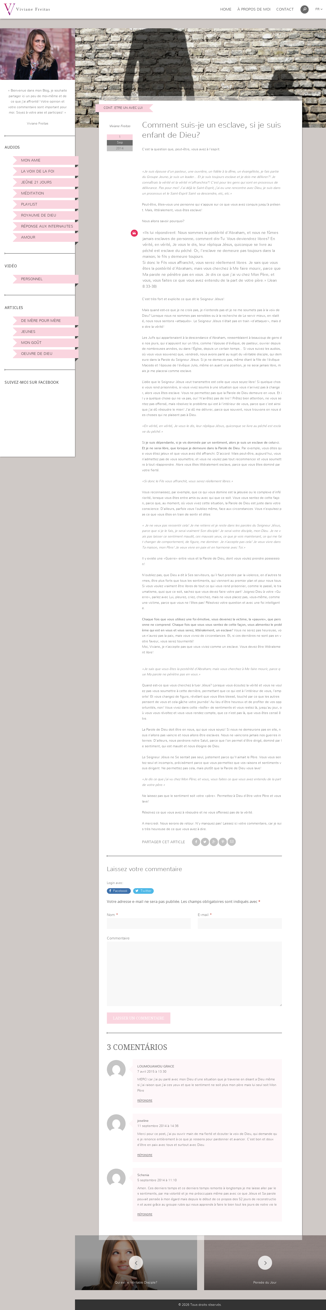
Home (226, 9)
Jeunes (28, 332)
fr (318, 9)
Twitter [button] (145, 891)
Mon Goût (31, 343)
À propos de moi (253, 9)
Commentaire (118, 938)
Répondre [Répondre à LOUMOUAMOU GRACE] (144, 1100)
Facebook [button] (120, 891)
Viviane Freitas (119, 126)
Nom (111, 915)
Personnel (31, 279)
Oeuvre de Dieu (36, 354)
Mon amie (31, 160)
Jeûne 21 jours (36, 182)
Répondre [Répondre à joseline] (144, 1155)
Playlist (29, 204)
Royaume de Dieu (38, 215)
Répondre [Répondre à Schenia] (144, 1214)
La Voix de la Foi (37, 171)
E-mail (203, 915)
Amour (28, 237)
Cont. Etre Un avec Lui (123, 108)
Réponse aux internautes (47, 226)
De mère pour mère (41, 321)
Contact (285, 9)
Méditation (32, 193)
